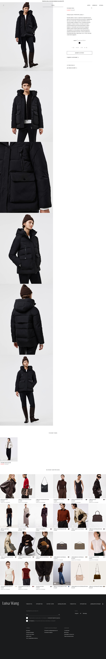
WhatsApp (85, 612)
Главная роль (29, 603)
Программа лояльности (69, 633)
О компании (66, 629)
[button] (102, 603)
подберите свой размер (73, 57)
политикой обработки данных (54, 617)
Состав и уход (71, 65)
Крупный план (39, 603)
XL (85, 47)
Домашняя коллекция (95, 603)
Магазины (66, 631)
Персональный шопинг (69, 635)
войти (88, 5)
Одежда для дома (62, 603)
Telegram (76, 612)
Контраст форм (50, 603)
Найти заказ (28, 635)
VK (80, 612)
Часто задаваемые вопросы (32, 637)
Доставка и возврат (72, 68)
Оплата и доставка (30, 633)
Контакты (28, 629)
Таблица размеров (30, 631)
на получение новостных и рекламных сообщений (42, 620)
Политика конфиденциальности (51, 629)
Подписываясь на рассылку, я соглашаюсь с (44, 617)
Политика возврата (48, 631)
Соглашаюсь (31, 620)
